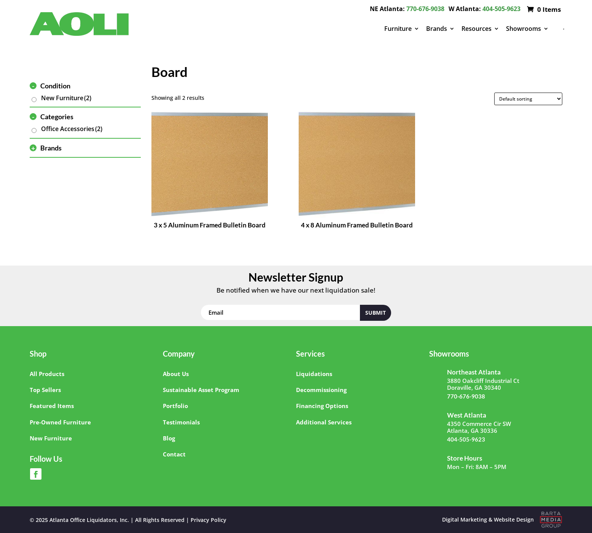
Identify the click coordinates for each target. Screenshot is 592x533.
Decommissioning (321, 390)
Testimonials (181, 422)
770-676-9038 (425, 9)
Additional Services (324, 422)
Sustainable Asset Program (201, 390)
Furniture (398, 28)
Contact (174, 454)
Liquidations (314, 374)
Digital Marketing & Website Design (488, 519)
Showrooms (523, 28)
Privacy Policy (208, 519)
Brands (436, 28)
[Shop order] (528, 99)
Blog (169, 438)
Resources (477, 28)
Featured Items (52, 406)
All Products (47, 374)
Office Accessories (71, 129)
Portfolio (175, 406)
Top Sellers (45, 390)
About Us (176, 374)
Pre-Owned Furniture (60, 422)
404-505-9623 (501, 9)
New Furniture (66, 98)
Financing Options (322, 406)
